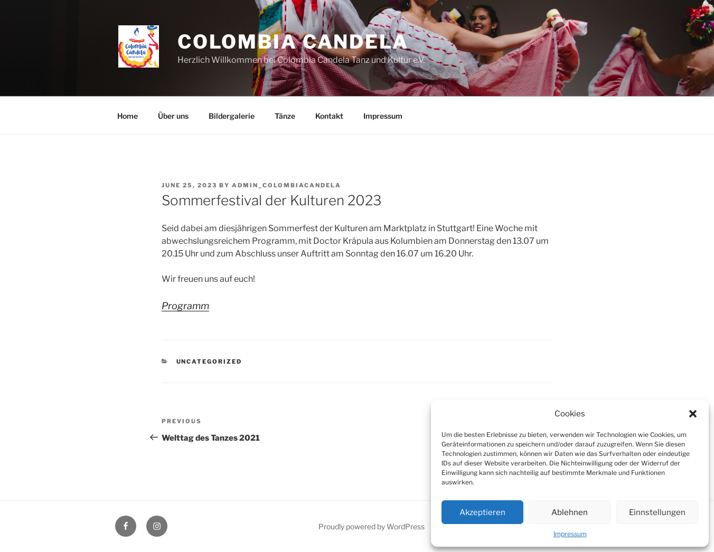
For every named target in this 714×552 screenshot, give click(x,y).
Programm (185, 305)
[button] (693, 413)
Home (127, 115)
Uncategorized (209, 361)
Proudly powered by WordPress (371, 526)
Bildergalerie (232, 115)
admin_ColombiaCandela (286, 185)
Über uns (173, 115)
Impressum (570, 534)
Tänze (285, 115)
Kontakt (329, 115)
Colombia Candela (293, 41)
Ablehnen (569, 512)
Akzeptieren (482, 512)
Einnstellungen (657, 512)
